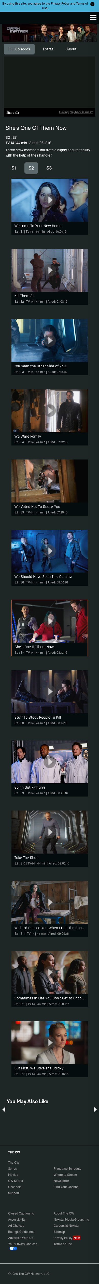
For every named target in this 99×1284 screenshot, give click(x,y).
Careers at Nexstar (66, 1225)
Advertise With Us (20, 1238)
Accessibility (16, 1219)
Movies (13, 1175)
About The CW (64, 1213)
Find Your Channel (66, 1187)
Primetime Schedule (67, 1168)
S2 (31, 168)
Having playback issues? (76, 112)
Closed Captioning (21, 1213)
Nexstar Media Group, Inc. (72, 1219)
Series (12, 1168)
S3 (49, 168)
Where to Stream (65, 1175)
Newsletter (61, 1181)
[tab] (19, 49)
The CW (9, 16)
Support (13, 1193)
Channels (14, 1187)
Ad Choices (16, 1225)
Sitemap (59, 1232)
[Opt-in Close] (92, 4)
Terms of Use (63, 1244)
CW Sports (15, 1181)
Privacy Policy (60, 3)
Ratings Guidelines (21, 1232)
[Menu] (93, 17)
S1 (13, 168)
